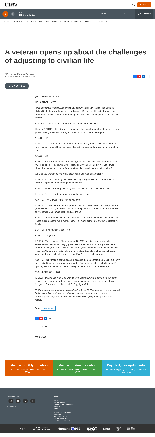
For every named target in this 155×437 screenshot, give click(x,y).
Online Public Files (61, 422)
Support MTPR (71, 25)
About (56, 400)
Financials (58, 418)
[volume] (13, 17)
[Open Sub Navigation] (11, 25)
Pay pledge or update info (126, 368)
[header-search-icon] (134, 6)
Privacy (57, 410)
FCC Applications (60, 420)
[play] (5, 17)
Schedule (103, 25)
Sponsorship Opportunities (64, 408)
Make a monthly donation (29, 368)
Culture (29, 25)
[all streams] (144, 17)
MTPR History (59, 406)
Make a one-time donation (77, 368)
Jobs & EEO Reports (62, 424)
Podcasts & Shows (49, 25)
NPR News (48, 312)
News (17, 25)
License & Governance (62, 416)
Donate (146, 6)
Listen (5, 25)
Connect (88, 25)
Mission (57, 404)
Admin (56, 412)
